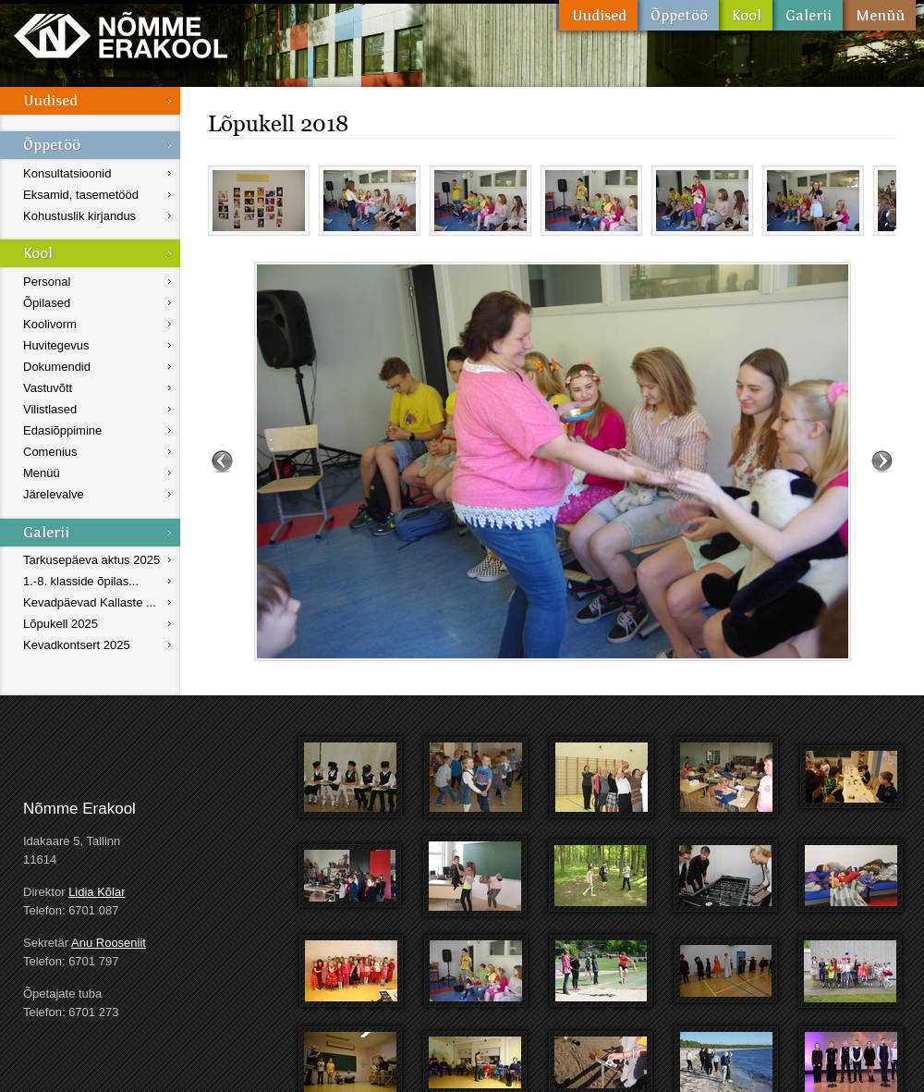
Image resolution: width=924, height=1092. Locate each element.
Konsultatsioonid (67, 173)
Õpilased (46, 303)
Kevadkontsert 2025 (76, 645)
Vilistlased (50, 409)
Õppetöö (678, 15)
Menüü (879, 15)
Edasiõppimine (62, 430)
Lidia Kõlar (96, 892)
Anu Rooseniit (108, 943)
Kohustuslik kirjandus (79, 216)
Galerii (807, 15)
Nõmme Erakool (120, 34)
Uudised (598, 15)
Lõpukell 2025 (60, 624)
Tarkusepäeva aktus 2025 (91, 560)
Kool (745, 15)
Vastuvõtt (47, 388)
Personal (46, 281)
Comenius (50, 452)
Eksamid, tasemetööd (81, 195)
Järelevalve (53, 494)
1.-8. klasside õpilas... (81, 581)
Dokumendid (57, 367)
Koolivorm (50, 324)
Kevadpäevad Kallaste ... (89, 602)
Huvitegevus (56, 345)
